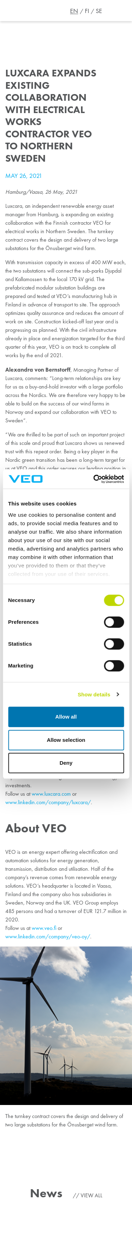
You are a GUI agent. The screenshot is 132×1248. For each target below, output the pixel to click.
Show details (94, 694)
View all (91, 1195)
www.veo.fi (44, 928)
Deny (66, 763)
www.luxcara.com (51, 793)
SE (99, 11)
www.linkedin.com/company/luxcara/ (48, 802)
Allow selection (66, 740)
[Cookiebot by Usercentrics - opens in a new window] (94, 479)
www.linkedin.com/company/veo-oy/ (47, 936)
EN (74, 11)
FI (87, 11)
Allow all (66, 717)
